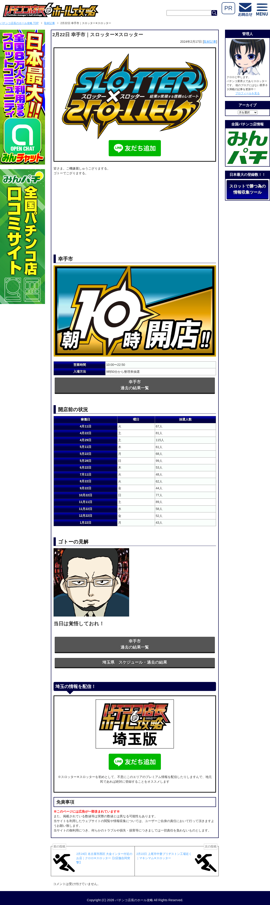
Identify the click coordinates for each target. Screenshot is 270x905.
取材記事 (210, 41)
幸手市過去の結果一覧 (135, 385)
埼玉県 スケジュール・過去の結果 (134, 662)
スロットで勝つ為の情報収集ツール (247, 189)
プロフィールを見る (247, 93)
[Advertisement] (135, 211)
